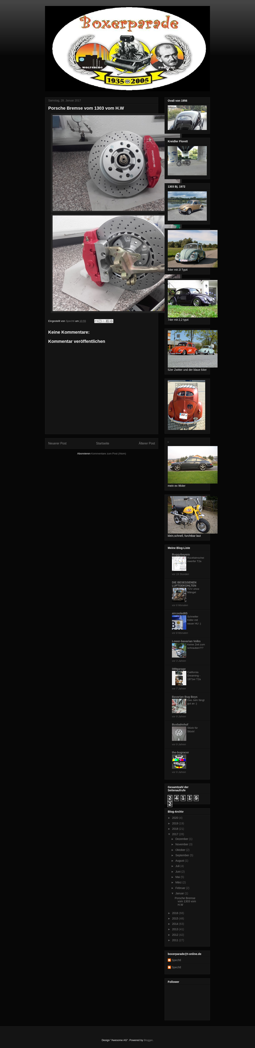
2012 (175, 934)
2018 (175, 828)
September (182, 855)
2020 (175, 817)
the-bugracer (180, 752)
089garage (179, 668)
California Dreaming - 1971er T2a (194, 676)
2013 (175, 929)
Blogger (148, 1040)
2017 (175, 834)
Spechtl (176, 960)
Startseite (102, 443)
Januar (180, 893)
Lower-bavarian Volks (186, 641)
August (180, 860)
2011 (175, 940)
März (178, 882)
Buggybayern (181, 554)
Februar (180, 888)
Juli (177, 866)
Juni (178, 871)
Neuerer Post (57, 443)
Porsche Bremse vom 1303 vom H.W (185, 901)
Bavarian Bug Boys (184, 696)
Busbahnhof (180, 724)
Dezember (182, 839)
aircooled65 (179, 613)
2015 (175, 918)
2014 (175, 923)
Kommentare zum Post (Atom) (108, 453)
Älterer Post (147, 443)
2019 (175, 823)
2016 (175, 913)
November (182, 844)
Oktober (180, 849)
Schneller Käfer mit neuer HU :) (194, 620)
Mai (177, 877)
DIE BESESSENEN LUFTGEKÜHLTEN (184, 584)
